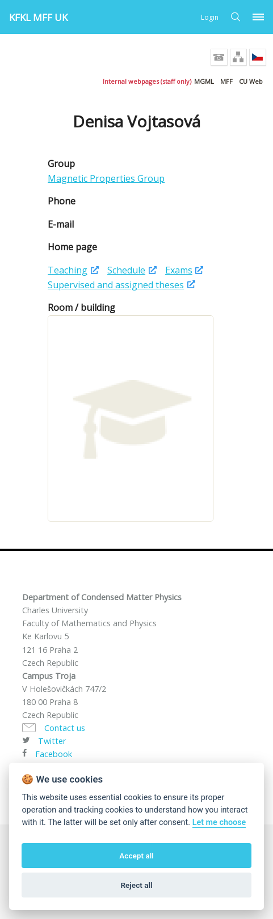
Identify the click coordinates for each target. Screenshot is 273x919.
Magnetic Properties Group (106, 178)
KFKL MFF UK (38, 17)
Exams (178, 270)
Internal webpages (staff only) (147, 81)
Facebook (53, 754)
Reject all (136, 885)
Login (210, 17)
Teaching (67, 270)
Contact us (64, 728)
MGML (204, 81)
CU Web (251, 81)
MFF (226, 81)
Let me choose (219, 822)
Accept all (136, 855)
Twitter (52, 741)
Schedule (126, 270)
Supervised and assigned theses (116, 285)
